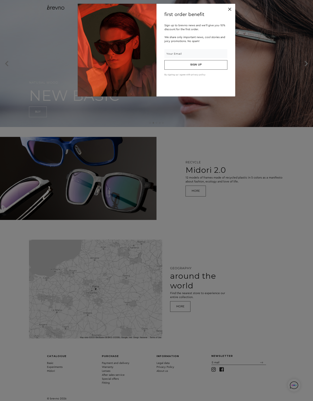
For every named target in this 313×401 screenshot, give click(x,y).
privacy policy (198, 75)
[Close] (229, 9)
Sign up (196, 65)
